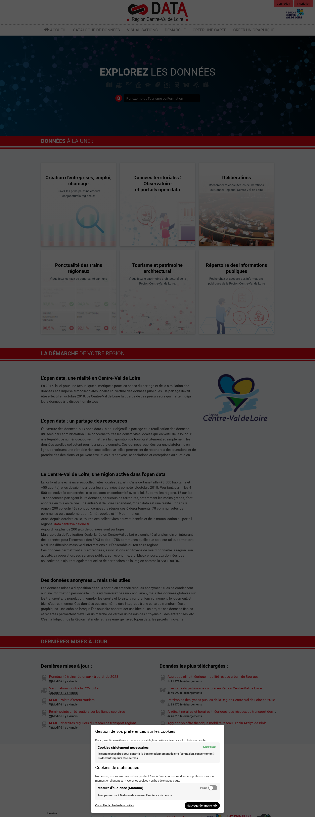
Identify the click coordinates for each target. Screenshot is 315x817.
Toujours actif (208, 746)
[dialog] (157, 769)
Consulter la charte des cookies (114, 805)
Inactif (203, 787)
